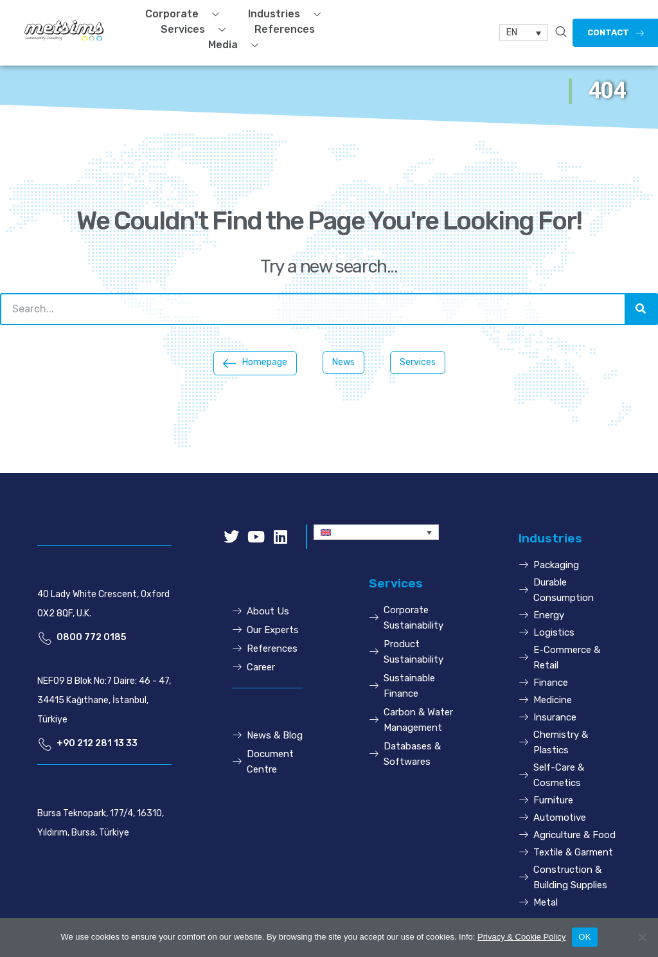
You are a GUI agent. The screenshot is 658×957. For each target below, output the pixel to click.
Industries (289, 14)
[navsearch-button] (561, 32)
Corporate (187, 14)
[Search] (641, 309)
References (284, 29)
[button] (255, 363)
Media (238, 45)
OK (584, 937)
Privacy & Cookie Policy (521, 937)
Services (198, 29)
